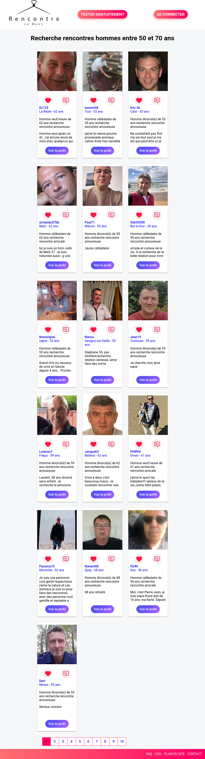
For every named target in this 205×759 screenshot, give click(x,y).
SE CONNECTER (171, 14)
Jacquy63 (92, 452)
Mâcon (89, 226)
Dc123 (43, 108)
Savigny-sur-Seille (97, 341)
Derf (42, 681)
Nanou (89, 337)
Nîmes (43, 685)
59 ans (55, 455)
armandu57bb (49, 222)
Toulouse (136, 341)
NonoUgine (47, 337)
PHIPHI (135, 452)
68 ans (99, 570)
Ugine (43, 341)
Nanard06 (92, 566)
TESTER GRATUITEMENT (102, 14)
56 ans (143, 570)
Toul (88, 111)
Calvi (133, 111)
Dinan (134, 455)
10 (122, 741)
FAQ (149, 754)
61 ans (146, 455)
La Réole (45, 111)
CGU (158, 754)
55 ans (102, 226)
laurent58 (91, 108)
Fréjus (43, 455)
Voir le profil (56, 151)
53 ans (98, 111)
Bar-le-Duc (137, 226)
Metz (42, 226)
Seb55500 (137, 222)
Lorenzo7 (46, 452)
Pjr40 (134, 566)
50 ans (152, 226)
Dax (133, 570)
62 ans (58, 111)
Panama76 (47, 566)
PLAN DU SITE (174, 754)
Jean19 (135, 337)
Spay (88, 570)
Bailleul (90, 455)
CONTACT (195, 754)
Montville (45, 570)
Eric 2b (135, 108)
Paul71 (90, 222)
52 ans (59, 570)
